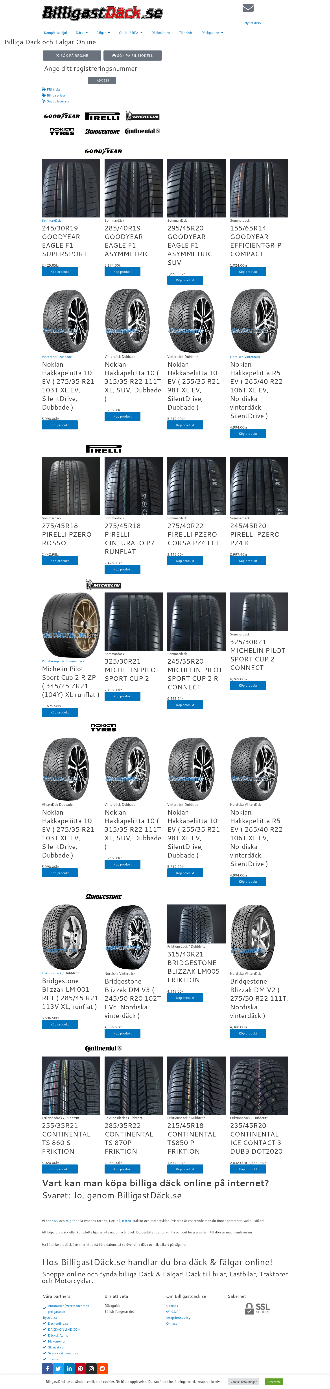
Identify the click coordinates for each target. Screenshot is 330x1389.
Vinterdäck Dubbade (57, 357)
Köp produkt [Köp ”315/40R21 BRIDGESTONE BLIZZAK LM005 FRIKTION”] (185, 998)
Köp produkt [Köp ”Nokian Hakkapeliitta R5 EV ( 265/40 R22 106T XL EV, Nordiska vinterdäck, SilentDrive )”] (248, 434)
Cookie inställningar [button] (243, 1382)
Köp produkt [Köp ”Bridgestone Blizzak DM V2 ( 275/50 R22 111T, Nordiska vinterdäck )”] (248, 1034)
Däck (82, 33)
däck (55, 1221)
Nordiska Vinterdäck (245, 357)
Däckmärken (160, 33)
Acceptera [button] (274, 1382)
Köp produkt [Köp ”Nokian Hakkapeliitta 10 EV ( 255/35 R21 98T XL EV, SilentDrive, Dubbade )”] (185, 425)
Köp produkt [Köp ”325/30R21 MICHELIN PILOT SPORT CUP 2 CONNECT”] (248, 686)
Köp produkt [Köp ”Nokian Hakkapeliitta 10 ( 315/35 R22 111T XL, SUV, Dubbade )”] (122, 417)
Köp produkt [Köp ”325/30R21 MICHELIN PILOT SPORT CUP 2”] (122, 696)
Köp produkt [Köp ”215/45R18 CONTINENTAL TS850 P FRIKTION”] (185, 1169)
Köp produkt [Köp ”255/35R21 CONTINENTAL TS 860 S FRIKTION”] (60, 1169)
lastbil (127, 1221)
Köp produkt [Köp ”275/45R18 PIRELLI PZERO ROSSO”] (60, 561)
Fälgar (103, 33)
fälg (69, 1221)
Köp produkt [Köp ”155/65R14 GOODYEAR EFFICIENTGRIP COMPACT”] (248, 272)
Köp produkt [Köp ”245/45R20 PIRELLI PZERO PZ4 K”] (248, 561)
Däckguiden (212, 33)
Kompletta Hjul (55, 33)
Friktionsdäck (52, 974)
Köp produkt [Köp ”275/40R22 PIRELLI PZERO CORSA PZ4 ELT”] (185, 561)
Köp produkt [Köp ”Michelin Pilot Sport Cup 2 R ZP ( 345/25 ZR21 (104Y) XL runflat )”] (60, 713)
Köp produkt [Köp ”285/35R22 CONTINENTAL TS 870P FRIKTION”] (122, 1169)
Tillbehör (185, 33)
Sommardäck (52, 221)
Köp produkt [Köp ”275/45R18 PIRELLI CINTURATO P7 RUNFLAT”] (122, 570)
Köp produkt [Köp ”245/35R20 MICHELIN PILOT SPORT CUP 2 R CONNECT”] (185, 705)
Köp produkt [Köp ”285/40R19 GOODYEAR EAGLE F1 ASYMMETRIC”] (122, 272)
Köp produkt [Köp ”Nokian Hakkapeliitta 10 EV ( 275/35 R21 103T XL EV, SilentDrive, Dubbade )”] (60, 425)
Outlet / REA (130, 33)
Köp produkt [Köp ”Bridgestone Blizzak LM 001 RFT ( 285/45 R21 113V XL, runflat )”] (60, 1025)
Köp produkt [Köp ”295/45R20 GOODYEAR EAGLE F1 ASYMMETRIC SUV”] (185, 281)
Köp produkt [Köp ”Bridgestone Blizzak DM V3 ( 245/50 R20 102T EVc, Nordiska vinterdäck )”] (122, 1034)
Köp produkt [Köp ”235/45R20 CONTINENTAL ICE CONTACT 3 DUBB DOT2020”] (248, 1169)
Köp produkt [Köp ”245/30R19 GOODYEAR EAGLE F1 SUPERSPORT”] (60, 272)
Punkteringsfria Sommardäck (64, 662)
